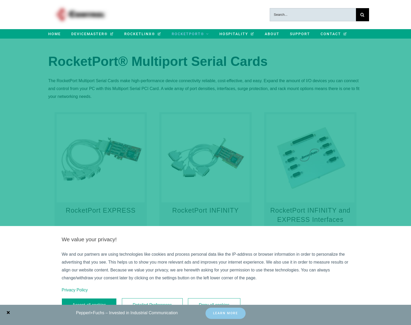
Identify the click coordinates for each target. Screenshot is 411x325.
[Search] (362, 14)
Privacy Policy (75, 290)
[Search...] (313, 14)
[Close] (8, 312)
